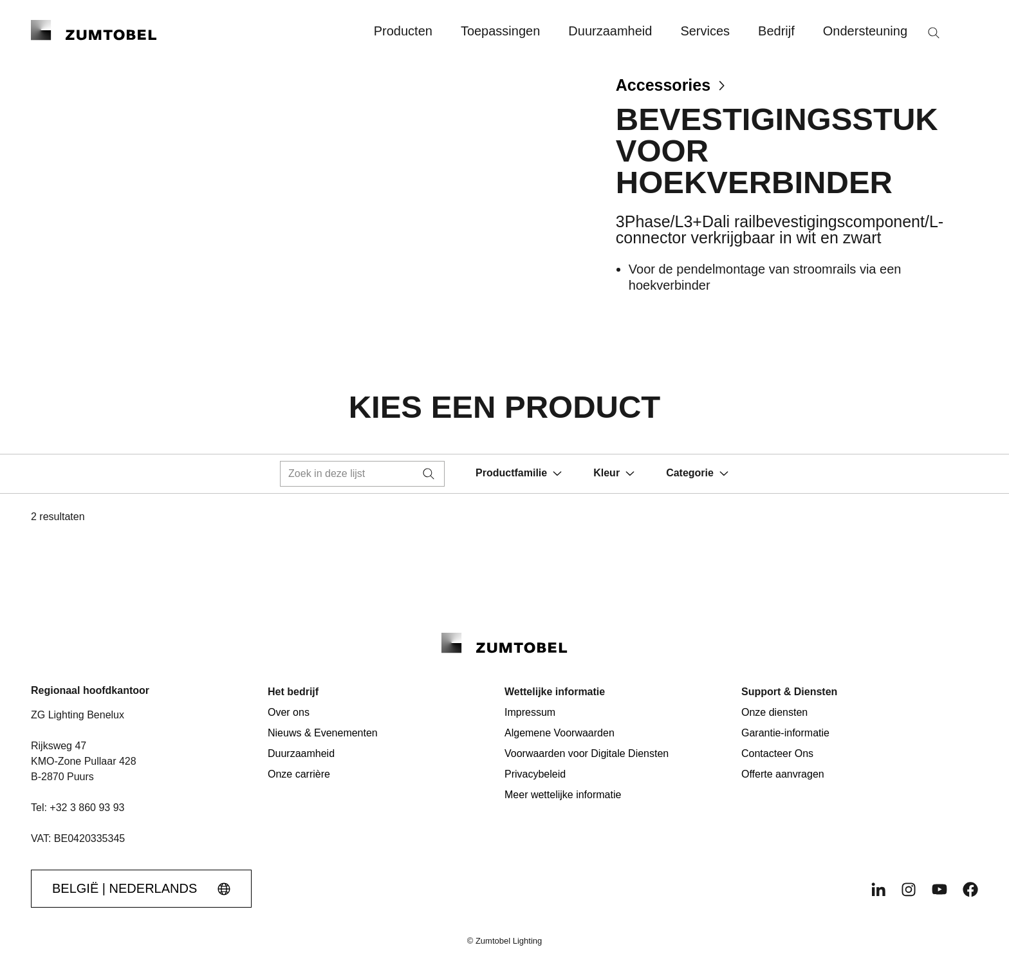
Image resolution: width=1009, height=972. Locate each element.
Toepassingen (500, 31)
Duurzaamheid (610, 31)
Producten (403, 31)
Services (705, 31)
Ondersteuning (865, 31)
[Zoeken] (934, 33)
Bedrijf (776, 31)
